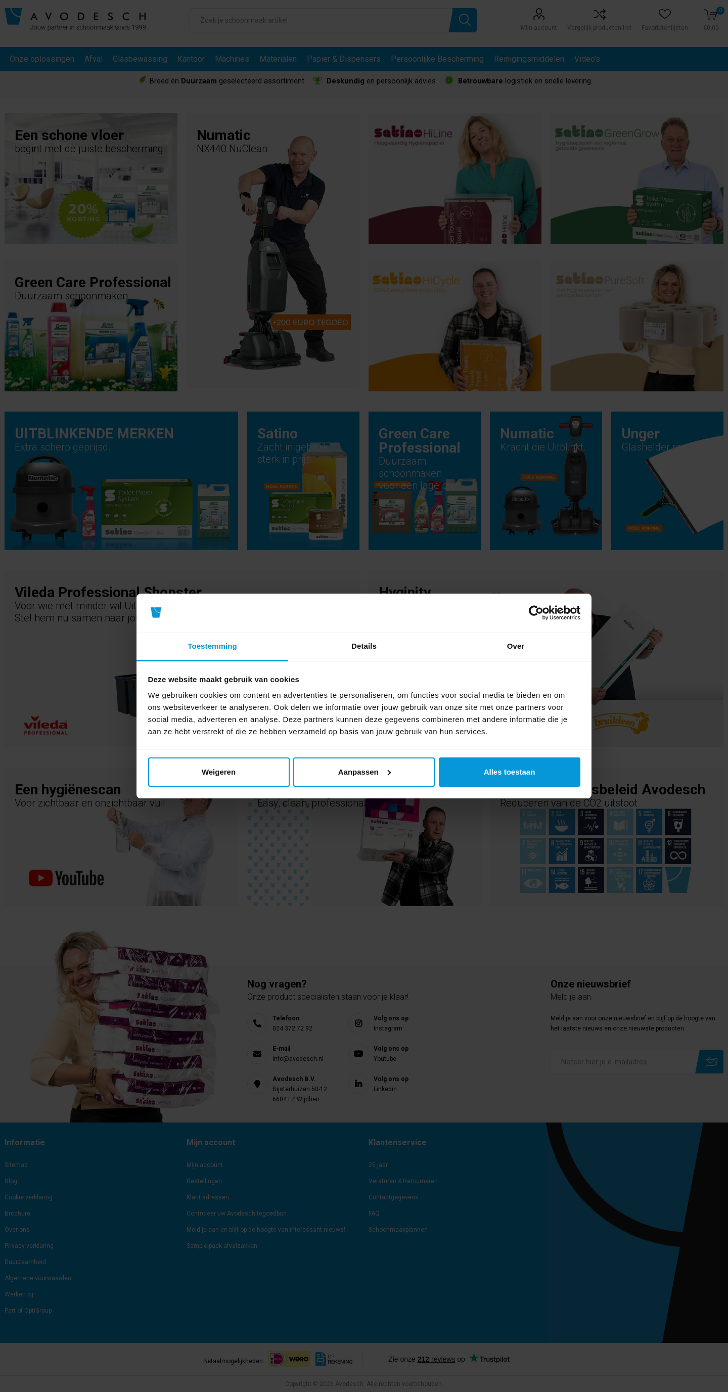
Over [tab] (516, 646)
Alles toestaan (509, 772)
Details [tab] (364, 646)
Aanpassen (364, 772)
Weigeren (219, 772)
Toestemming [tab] (212, 646)
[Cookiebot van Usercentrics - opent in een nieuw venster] (536, 612)
